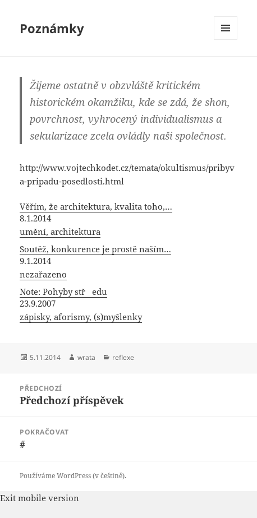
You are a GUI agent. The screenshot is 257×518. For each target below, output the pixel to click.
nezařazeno (43, 274)
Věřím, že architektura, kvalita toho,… (96, 206)
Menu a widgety (225, 39)
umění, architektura (60, 231)
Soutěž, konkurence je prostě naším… (95, 249)
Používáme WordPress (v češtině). (73, 475)
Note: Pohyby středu (63, 291)
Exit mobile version (39, 497)
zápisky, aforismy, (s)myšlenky (81, 316)
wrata (86, 357)
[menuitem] (128, 219)
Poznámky (52, 28)
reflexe (123, 357)
